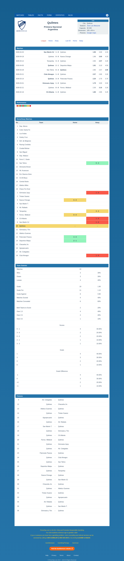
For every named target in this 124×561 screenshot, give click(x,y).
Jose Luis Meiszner (93, 26)
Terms (61, 555)
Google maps (91, 33)
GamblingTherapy (63, 543)
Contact (76, 555)
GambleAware (50, 543)
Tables (31, 15)
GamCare (75, 543)
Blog (70, 15)
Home (50, 41)
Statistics (60, 15)
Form (49, 15)
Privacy (54, 555)
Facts (40, 15)
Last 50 (68, 41)
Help (46, 555)
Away (57, 41)
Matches (20, 15)
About (68, 555)
